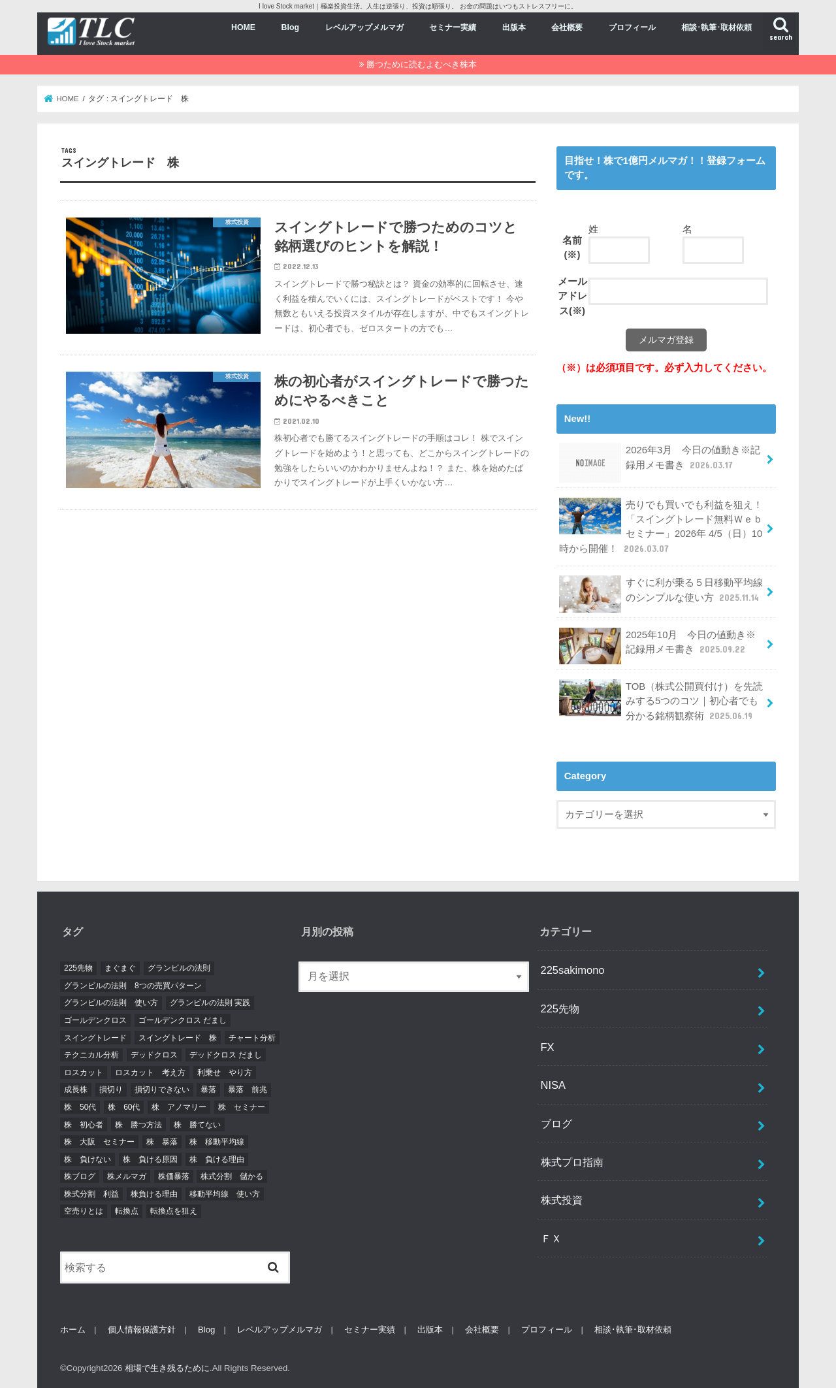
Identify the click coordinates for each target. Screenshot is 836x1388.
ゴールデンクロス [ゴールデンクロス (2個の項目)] (95, 1020)
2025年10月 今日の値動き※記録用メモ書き (657, 646)
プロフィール (632, 27)
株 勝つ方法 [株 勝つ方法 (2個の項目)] (138, 1124)
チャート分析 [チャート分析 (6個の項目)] (252, 1037)
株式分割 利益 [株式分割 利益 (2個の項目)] (91, 1194)
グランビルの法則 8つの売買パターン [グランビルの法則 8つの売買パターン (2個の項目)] (133, 985)
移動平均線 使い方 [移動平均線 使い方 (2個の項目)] (224, 1194)
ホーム (73, 1329)
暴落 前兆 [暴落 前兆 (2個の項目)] (247, 1089)
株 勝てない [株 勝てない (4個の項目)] (197, 1124)
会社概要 (567, 27)
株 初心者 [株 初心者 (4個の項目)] (83, 1124)
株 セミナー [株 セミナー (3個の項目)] (241, 1107)
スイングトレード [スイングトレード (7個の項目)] (95, 1037)
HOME (243, 27)
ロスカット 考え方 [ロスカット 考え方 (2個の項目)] (150, 1072)
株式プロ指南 (572, 1162)
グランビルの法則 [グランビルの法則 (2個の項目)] (179, 968)
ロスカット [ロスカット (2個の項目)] (83, 1072)
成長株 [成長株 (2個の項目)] (76, 1089)
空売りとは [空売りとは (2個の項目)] (83, 1211)
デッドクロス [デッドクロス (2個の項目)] (154, 1054)
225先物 (560, 1008)
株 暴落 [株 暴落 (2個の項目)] (162, 1141)
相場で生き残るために (167, 1368)
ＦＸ (551, 1238)
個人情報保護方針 (142, 1329)
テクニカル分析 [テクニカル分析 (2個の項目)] (91, 1054)
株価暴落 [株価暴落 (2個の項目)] (173, 1176)
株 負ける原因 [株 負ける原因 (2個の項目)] (150, 1159)
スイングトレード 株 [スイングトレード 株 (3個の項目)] (177, 1037)
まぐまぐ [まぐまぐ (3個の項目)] (120, 968)
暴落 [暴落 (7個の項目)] (208, 1089)
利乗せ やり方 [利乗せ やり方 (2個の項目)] (224, 1072)
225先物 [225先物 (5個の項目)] (78, 968)
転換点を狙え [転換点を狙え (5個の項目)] (173, 1211)
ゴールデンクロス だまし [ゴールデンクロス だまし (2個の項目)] (182, 1020)
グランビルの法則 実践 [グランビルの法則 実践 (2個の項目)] (210, 1002)
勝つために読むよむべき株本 (421, 64)
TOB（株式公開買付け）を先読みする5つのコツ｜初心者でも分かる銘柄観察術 (661, 700)
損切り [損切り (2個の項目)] (111, 1089)
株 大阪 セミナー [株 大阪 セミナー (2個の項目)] (99, 1141)
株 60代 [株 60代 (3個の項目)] (124, 1107)
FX (548, 1047)
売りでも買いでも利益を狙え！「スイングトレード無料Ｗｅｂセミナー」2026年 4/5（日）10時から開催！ (661, 526)
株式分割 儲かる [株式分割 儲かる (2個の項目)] (232, 1176)
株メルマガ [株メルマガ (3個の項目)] (126, 1176)
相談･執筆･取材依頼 (716, 27)
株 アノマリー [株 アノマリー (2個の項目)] (179, 1107)
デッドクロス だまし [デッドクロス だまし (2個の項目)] (225, 1054)
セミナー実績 (452, 27)
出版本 (514, 27)
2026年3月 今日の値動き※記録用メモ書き (659, 462)
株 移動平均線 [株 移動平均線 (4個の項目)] (216, 1141)
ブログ (556, 1123)
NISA (553, 1085)
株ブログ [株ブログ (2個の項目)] (79, 1176)
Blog (290, 27)
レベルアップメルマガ (364, 27)
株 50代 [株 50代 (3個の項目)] (80, 1107)
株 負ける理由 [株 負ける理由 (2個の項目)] (216, 1159)
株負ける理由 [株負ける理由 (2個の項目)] (154, 1194)
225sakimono (573, 970)
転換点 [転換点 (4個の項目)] (126, 1211)
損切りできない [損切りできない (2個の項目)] (162, 1089)
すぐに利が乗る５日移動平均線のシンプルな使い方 (661, 593)
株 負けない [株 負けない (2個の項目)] (87, 1159)
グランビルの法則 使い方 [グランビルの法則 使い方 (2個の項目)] (111, 1002)
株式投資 (562, 1200)
